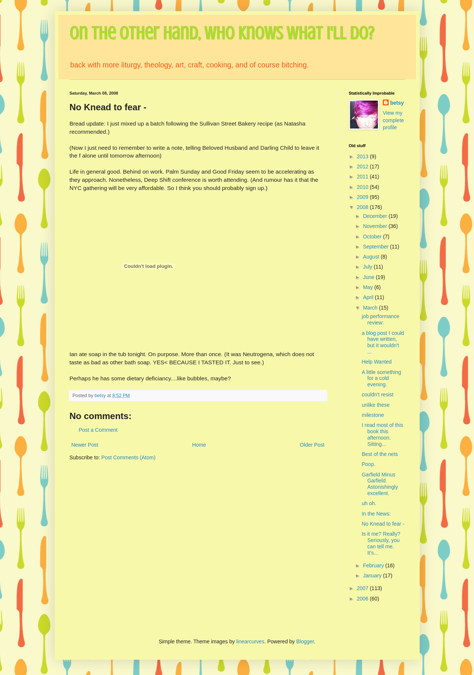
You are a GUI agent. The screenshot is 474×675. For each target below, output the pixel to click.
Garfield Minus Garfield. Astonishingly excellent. (380, 484)
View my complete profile (393, 120)
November (375, 226)
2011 (363, 177)
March (371, 308)
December (375, 216)
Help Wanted (376, 362)
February (374, 565)
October (373, 237)
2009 (363, 197)
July (368, 267)
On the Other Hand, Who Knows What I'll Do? (222, 33)
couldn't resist (377, 394)
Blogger (305, 641)
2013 (363, 156)
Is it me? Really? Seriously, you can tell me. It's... (381, 543)
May (368, 287)
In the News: (376, 514)
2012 (363, 166)
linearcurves (250, 641)
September (376, 247)
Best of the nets (380, 454)
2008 (363, 207)
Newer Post (84, 445)
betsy (397, 103)
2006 (363, 599)
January (373, 576)
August (372, 257)
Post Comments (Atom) (128, 457)
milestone (373, 415)
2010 (363, 187)
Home (199, 445)
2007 (363, 588)
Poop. (368, 464)
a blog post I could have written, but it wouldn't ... (383, 342)
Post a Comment (98, 430)
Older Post (312, 445)
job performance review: (380, 319)
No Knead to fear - (383, 524)
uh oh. (369, 503)
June (369, 277)
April (369, 297)
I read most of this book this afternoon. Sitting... (382, 434)
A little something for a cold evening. (381, 378)
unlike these (375, 405)
